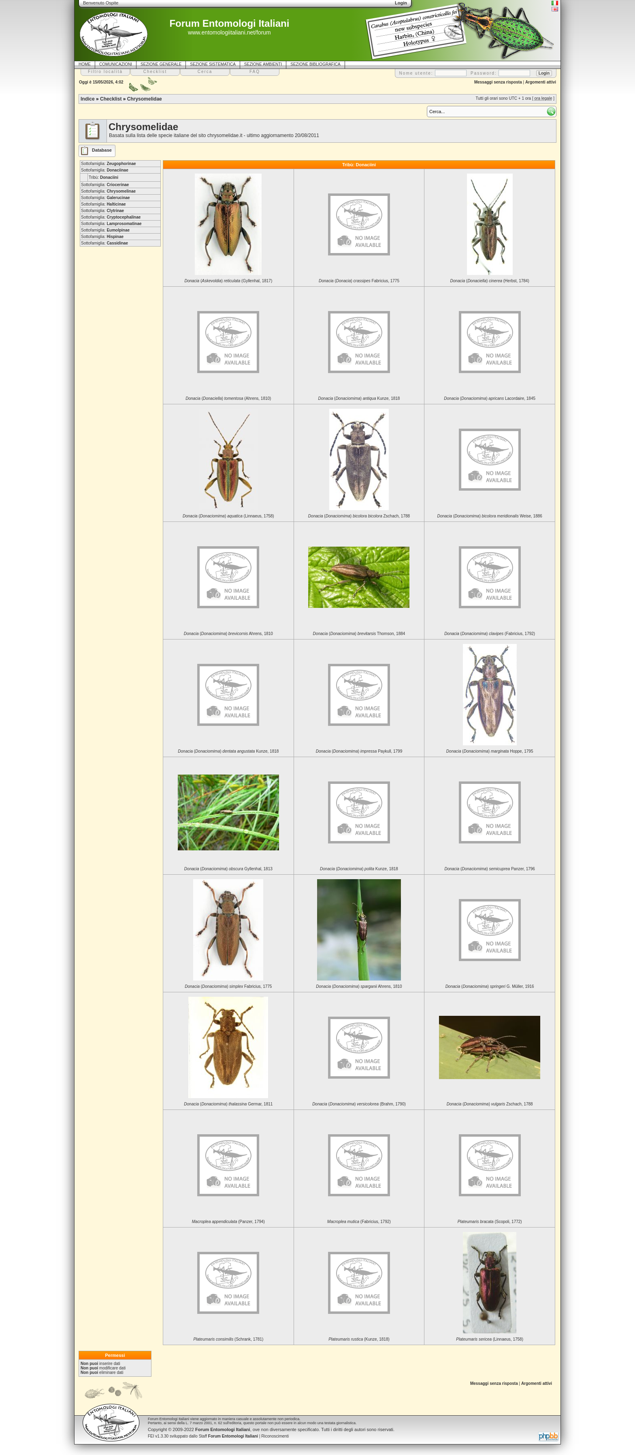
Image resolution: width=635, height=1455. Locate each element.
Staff (228, 1436)
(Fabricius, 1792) (359, 1221)
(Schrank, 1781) (228, 1339)
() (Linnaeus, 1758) (228, 516)
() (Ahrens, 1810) (228, 398)
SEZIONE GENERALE (161, 64)
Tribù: (103, 177)
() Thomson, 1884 (359, 633)
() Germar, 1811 (228, 1104)
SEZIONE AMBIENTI (263, 64)
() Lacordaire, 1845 (489, 398)
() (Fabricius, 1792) (489, 633)
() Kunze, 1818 (359, 398)
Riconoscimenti (275, 1436)
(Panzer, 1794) (228, 1221)
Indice (88, 99)
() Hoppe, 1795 (489, 751)
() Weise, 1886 (489, 516)
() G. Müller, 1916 (489, 986)
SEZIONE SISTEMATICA (213, 64)
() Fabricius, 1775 (359, 281)
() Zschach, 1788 (359, 516)
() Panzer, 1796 (489, 869)
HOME (85, 64)
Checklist (110, 99)
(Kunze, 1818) (359, 1339)
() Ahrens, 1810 (228, 633)
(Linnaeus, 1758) (489, 1339)
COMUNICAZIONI (115, 64)
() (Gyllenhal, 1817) (228, 281)
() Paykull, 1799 (359, 751)
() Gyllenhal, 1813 (228, 869)
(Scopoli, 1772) (490, 1221)
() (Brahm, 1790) (359, 1104)
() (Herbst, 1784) (489, 281)
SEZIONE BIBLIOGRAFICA (315, 64)
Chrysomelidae (144, 99)
